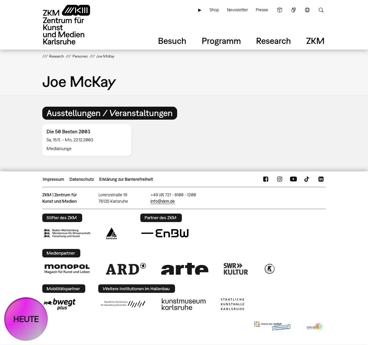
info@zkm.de (162, 201)
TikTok (307, 179)
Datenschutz (81, 179)
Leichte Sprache (279, 10)
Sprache (307, 10)
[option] (89, 140)
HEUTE (26, 319)
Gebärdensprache (293, 10)
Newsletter (237, 9)
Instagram (279, 179)
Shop (214, 9)
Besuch (172, 41)
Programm (221, 41)
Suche (321, 10)
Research (273, 41)
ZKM (315, 41)
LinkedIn (321, 179)
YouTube (293, 179)
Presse (262, 9)
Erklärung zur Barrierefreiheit (126, 179)
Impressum (53, 179)
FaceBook (265, 179)
